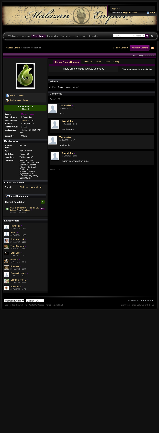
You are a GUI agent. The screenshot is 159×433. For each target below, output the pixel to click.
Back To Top (10, 305)
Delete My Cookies (36, 305)
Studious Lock (17, 239)
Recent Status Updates (67, 62)
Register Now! (130, 12)
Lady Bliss (15, 253)
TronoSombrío (17, 246)
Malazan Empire (13, 48)
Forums (25, 36)
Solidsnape (15, 286)
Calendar (52, 36)
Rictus (13, 232)
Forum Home (21, 305)
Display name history (17, 100)
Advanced (152, 36)
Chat (76, 36)
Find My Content (15, 95)
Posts (107, 61)
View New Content (139, 48)
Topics (98, 61)
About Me (88, 61)
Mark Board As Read (54, 305)
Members (38, 36)
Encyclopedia (89, 36)
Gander (14, 259)
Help (151, 12)
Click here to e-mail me (30, 187)
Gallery (65, 36)
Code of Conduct (120, 48)
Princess (14, 266)
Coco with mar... (18, 273)
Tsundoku (25, 210)
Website (13, 36)
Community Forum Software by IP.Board (137, 305)
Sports (24, 120)
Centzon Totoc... (18, 280)
